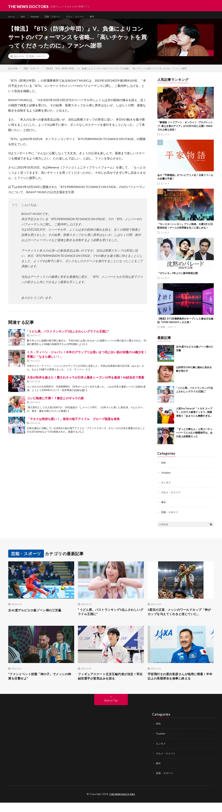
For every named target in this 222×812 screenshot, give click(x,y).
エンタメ (165, 138)
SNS (24, 16)
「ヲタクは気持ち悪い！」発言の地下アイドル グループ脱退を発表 (73, 422)
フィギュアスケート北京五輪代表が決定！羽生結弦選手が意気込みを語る (111, 686)
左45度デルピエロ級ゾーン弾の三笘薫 (37, 613)
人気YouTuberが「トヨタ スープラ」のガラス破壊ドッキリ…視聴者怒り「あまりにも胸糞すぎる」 (194, 416)
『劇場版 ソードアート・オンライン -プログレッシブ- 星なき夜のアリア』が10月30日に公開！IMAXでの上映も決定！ (185, 129)
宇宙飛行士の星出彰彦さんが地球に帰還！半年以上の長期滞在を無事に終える (180, 686)
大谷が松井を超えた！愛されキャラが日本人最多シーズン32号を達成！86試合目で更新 (85, 381)
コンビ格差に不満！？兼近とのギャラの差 (55, 402)
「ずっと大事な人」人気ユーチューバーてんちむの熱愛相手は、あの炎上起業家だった (194, 436)
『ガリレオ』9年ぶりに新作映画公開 (177, 276)
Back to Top (111, 710)
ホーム (12, 16)
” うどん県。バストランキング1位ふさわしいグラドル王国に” (68, 335)
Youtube (38, 16)
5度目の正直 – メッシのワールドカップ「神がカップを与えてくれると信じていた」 (179, 618)
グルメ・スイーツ (83, 16)
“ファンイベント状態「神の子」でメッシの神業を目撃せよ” (40, 686)
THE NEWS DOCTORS (121, 803)
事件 (101, 16)
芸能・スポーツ (57, 16)
